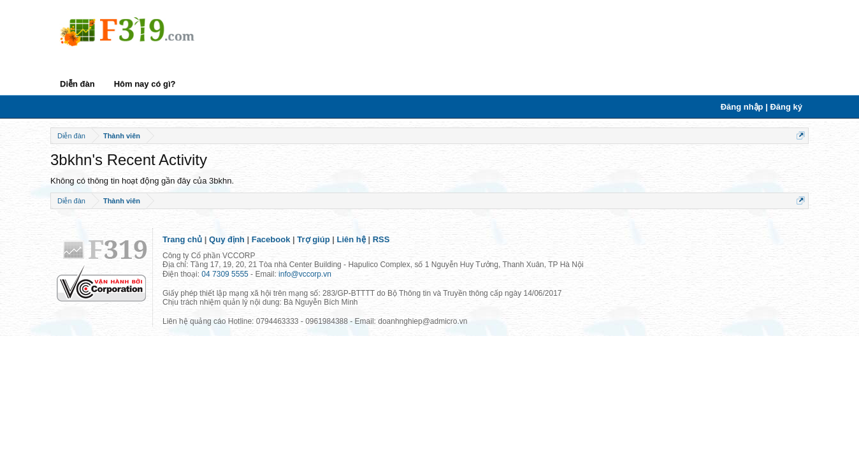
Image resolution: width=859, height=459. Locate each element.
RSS (381, 239)
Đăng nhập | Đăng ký (761, 107)
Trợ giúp (313, 239)
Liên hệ (351, 239)
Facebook (271, 239)
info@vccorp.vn (304, 274)
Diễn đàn (77, 84)
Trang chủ (182, 239)
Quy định (227, 239)
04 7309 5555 (224, 274)
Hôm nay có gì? (145, 84)
